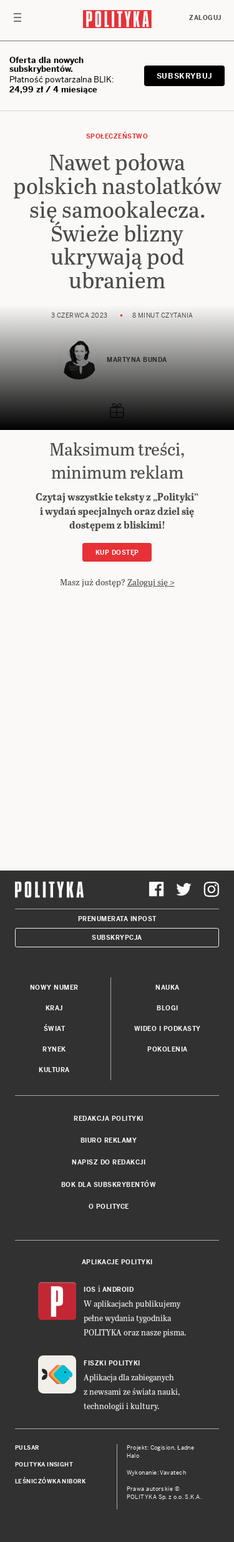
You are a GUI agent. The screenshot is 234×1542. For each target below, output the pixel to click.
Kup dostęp (117, 553)
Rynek (54, 1049)
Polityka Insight (44, 1464)
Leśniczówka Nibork (50, 1481)
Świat (55, 1029)
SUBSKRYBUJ (184, 76)
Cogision (162, 1448)
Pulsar (27, 1448)
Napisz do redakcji (108, 1162)
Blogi (167, 1008)
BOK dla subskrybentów (109, 1185)
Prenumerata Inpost (117, 919)
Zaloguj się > (151, 582)
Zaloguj (205, 18)
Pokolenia (167, 1049)
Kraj (54, 1008)
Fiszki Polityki (112, 1363)
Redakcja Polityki (109, 1119)
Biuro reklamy (108, 1140)
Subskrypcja (117, 938)
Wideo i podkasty (167, 1029)
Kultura (54, 1070)
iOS (90, 1290)
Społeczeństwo (117, 136)
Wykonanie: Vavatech (157, 1472)
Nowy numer (54, 987)
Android (118, 1290)
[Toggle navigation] (17, 20)
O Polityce (109, 1207)
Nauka (167, 987)
